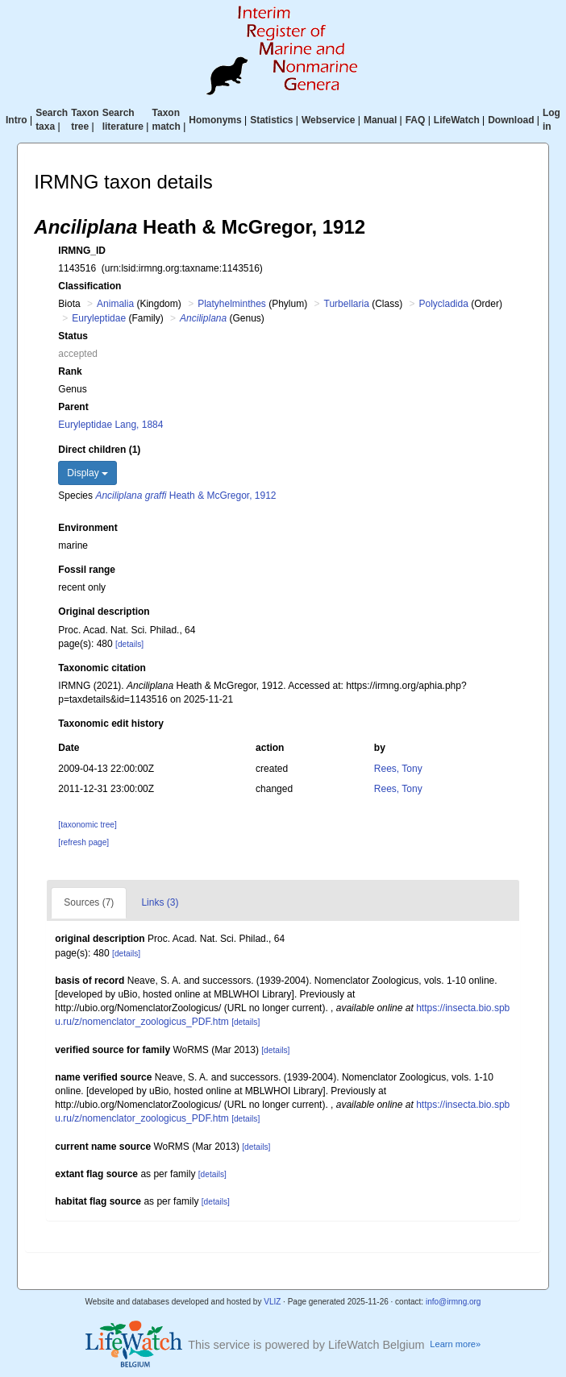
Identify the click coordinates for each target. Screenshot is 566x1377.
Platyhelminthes (232, 303)
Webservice (329, 120)
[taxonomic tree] (87, 824)
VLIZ (272, 1301)
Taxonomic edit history (110, 723)
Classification (89, 286)
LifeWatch (457, 120)
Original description (103, 611)
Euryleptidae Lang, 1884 (110, 424)
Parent (73, 407)
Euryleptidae (99, 318)
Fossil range (86, 569)
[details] (129, 644)
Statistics (271, 120)
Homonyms (215, 120)
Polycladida (443, 303)
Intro (16, 120)
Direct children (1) (99, 449)
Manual (380, 120)
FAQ (416, 120)
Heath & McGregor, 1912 (185, 495)
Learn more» (455, 1344)
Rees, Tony (398, 768)
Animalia (115, 303)
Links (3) (159, 902)
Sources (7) (89, 902)
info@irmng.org (453, 1301)
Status (73, 336)
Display (87, 473)
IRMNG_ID (82, 250)
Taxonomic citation (101, 668)
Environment (87, 527)
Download (511, 120)
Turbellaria (346, 303)
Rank (69, 371)
